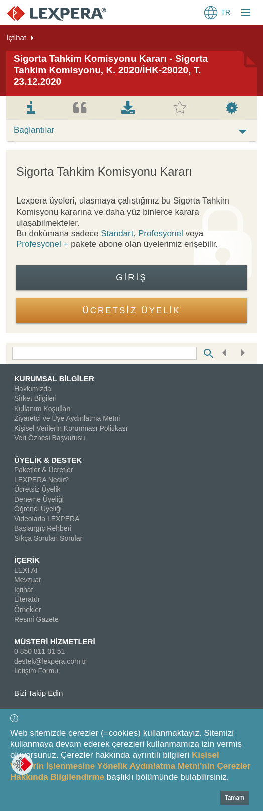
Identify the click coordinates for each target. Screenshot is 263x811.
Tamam (234, 797)
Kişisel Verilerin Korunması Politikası (70, 428)
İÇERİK (27, 560)
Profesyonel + (43, 244)
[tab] (31, 108)
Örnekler (27, 609)
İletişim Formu (36, 671)
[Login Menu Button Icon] (246, 13)
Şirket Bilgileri (35, 398)
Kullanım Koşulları (42, 408)
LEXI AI (26, 570)
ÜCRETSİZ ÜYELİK (131, 310)
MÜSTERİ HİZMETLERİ (54, 641)
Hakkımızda (32, 389)
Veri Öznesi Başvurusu (49, 438)
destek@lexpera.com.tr (50, 661)
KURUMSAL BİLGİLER (54, 378)
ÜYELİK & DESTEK (48, 460)
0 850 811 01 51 (39, 651)
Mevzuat (27, 580)
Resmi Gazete (36, 619)
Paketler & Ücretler (43, 470)
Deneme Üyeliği (39, 499)
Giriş (131, 277)
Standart (117, 233)
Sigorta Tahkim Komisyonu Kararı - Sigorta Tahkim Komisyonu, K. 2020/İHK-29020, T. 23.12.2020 (111, 70)
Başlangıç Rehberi (42, 528)
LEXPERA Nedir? (41, 480)
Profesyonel (160, 233)
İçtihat (16, 37)
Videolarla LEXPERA (46, 519)
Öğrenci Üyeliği (38, 509)
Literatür (27, 599)
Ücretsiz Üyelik (37, 489)
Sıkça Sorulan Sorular (48, 538)
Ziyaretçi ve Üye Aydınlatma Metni (67, 418)
